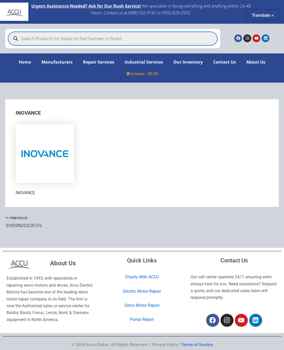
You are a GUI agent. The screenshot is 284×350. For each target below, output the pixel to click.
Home (25, 62)
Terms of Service (197, 344)
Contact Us (224, 62)
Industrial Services (144, 62)
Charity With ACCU (142, 276)
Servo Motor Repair (142, 305)
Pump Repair (142, 319)
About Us (255, 62)
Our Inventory (188, 62)
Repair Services (98, 62)
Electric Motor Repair (142, 291)
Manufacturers (57, 62)
